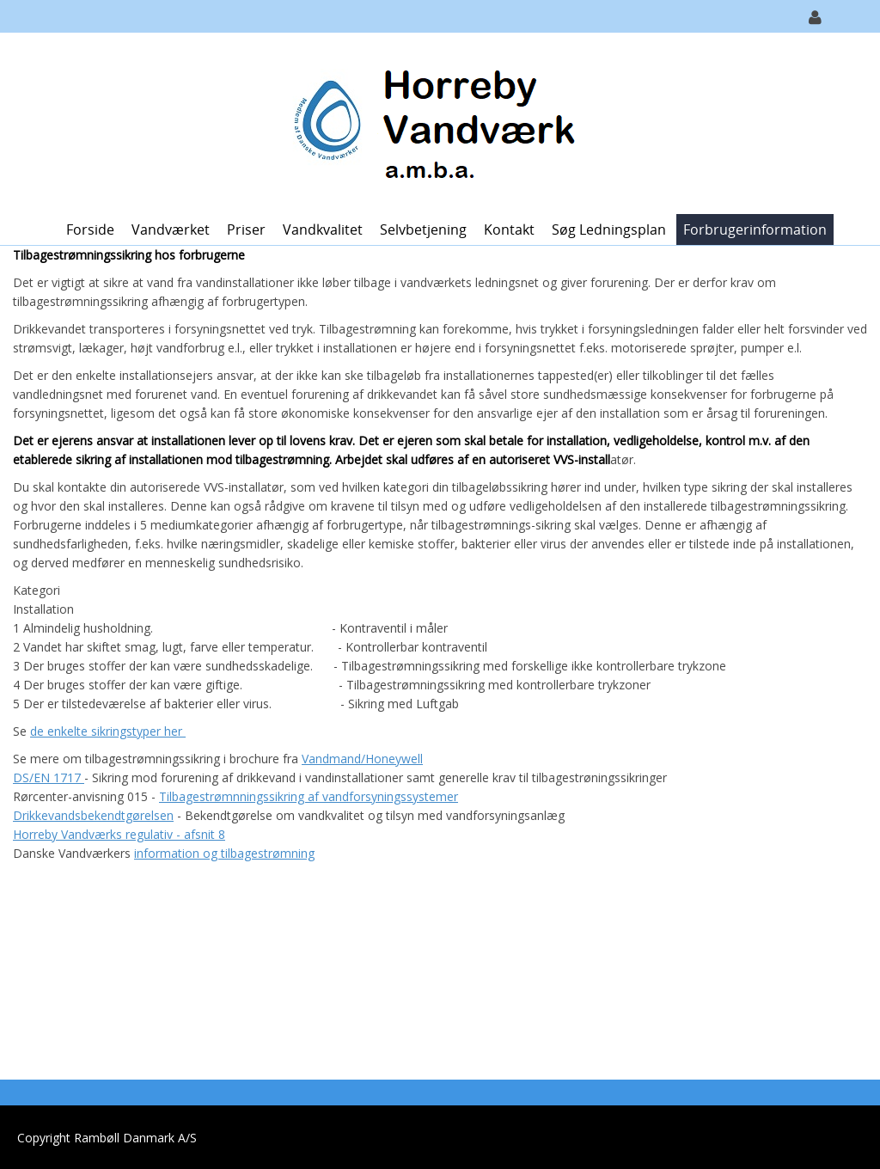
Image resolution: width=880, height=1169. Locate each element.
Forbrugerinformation (755, 229)
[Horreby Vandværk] (433, 121)
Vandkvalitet (323, 229)
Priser (246, 229)
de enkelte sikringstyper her (108, 731)
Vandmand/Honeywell (362, 758)
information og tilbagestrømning (224, 853)
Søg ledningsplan (609, 229)
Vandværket (170, 229)
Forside (90, 229)
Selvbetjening (423, 229)
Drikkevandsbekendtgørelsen (93, 815)
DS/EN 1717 (48, 777)
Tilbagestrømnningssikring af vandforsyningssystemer (308, 796)
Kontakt (509, 229)
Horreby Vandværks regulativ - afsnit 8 (119, 834)
